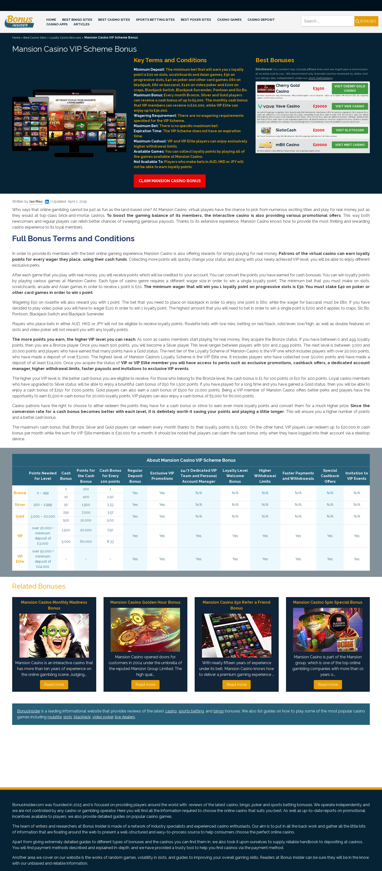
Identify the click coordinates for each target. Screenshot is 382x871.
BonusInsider (28, 711)
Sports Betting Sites (155, 19)
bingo (219, 711)
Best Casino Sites (114, 19)
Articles (81, 24)
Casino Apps (56, 24)
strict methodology (320, 78)
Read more (54, 684)
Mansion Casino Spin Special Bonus (328, 602)
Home (51, 19)
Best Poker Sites (196, 19)
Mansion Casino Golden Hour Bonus (145, 602)
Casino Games (229, 19)
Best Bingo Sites (77, 19)
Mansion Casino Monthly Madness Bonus (54, 605)
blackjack (82, 717)
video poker (102, 717)
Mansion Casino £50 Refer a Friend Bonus (236, 605)
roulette (55, 717)
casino (171, 711)
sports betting (191, 711)
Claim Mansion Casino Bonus (170, 181)
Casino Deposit (261, 19)
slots (67, 717)
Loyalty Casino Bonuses (65, 37)
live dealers (125, 717)
